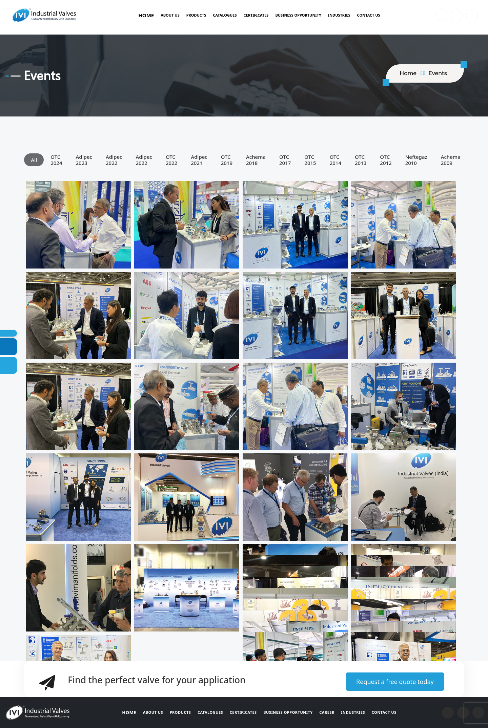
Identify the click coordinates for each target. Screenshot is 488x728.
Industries (339, 15)
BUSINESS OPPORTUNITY (298, 15)
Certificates (256, 15)
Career (327, 712)
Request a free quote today (395, 682)
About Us (170, 15)
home (408, 73)
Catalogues (225, 15)
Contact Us (368, 15)
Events (437, 73)
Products (196, 15)
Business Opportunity (288, 712)
